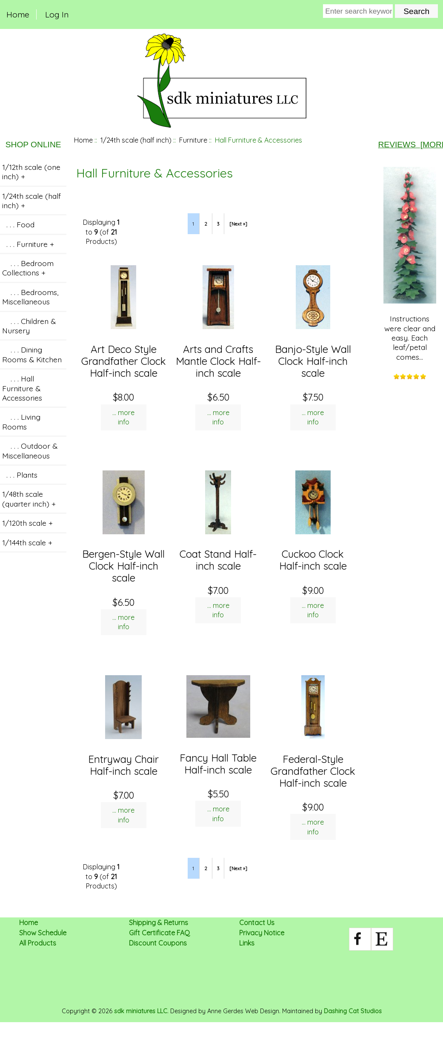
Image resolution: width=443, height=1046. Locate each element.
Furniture (193, 140)
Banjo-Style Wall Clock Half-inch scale (313, 361)
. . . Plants (19, 474)
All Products (37, 943)
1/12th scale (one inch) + (31, 171)
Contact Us (256, 922)
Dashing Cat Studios (353, 1011)
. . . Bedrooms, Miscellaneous (30, 296)
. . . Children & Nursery (29, 325)
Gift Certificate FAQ (159, 933)
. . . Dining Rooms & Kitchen (32, 354)
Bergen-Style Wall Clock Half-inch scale (123, 565)
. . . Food (18, 224)
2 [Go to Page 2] (205, 224)
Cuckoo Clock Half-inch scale (313, 559)
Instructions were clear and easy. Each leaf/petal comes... (409, 264)
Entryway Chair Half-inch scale (123, 765)
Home (17, 14)
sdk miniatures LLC (140, 1011)
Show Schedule (42, 933)
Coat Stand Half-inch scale (218, 559)
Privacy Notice (261, 933)
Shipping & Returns (158, 922)
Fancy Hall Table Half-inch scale (218, 763)
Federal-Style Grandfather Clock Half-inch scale (313, 771)
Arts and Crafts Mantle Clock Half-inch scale (218, 361)
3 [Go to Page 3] (218, 224)
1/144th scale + (27, 542)
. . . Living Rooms (21, 421)
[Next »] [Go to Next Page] (238, 224)
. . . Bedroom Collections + (28, 267)
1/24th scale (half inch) (135, 140)
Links (246, 943)
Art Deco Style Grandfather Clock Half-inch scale (123, 361)
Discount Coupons (158, 943)
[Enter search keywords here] (358, 11)
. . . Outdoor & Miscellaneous (29, 450)
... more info (123, 417)
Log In (57, 14)
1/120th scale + (27, 522)
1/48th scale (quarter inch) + (29, 498)
